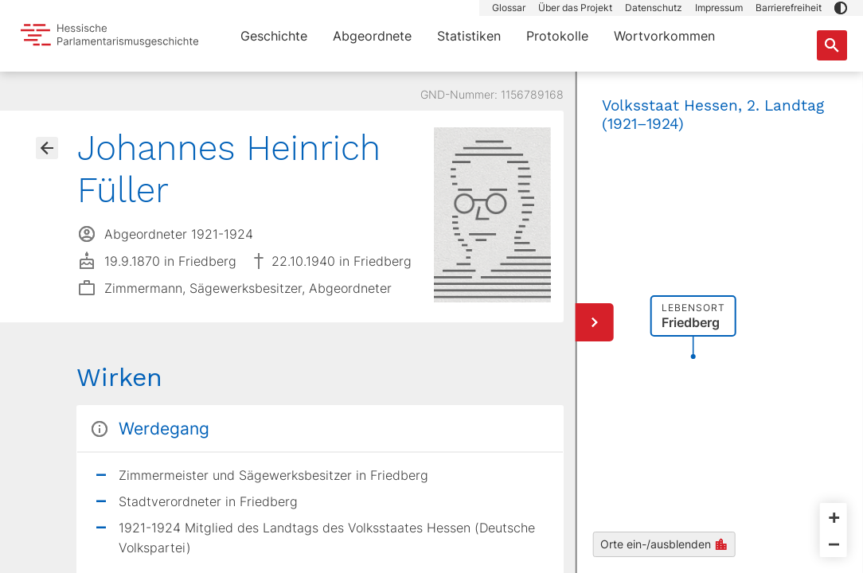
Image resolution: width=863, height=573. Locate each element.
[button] (840, 8)
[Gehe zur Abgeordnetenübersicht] (47, 148)
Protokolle (557, 36)
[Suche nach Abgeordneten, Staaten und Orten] (832, 45)
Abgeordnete (372, 36)
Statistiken (469, 36)
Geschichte (273, 36)
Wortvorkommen (664, 36)
